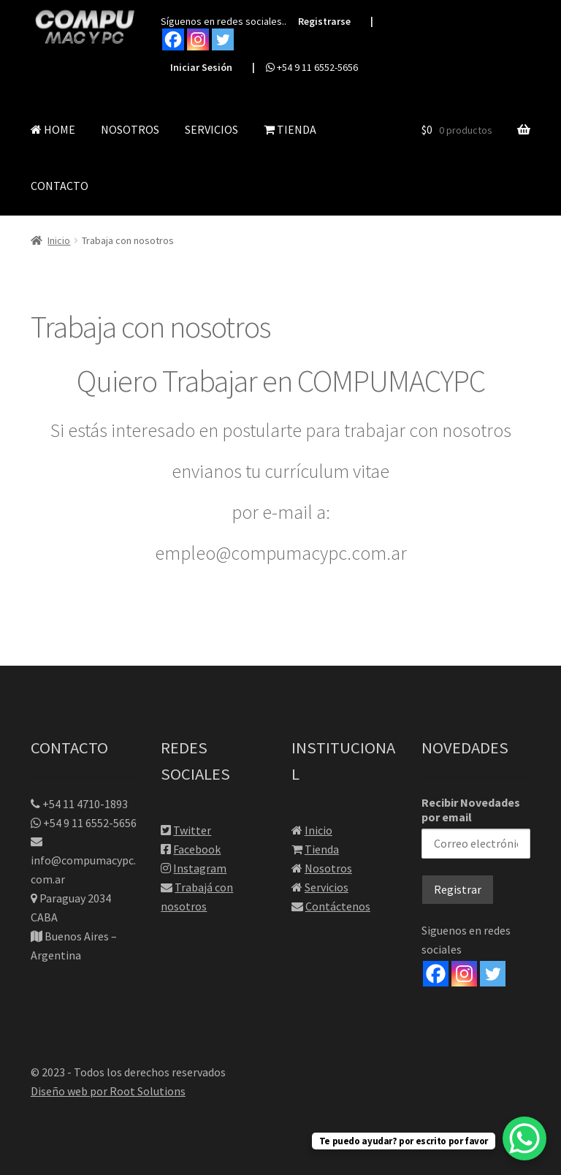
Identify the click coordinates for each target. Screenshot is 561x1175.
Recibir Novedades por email (475, 827)
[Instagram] (464, 973)
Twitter (192, 830)
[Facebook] (436, 973)
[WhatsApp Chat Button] (524, 1138)
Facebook (197, 849)
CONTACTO (59, 185)
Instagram (199, 868)
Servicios (326, 887)
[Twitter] (492, 973)
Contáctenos (337, 906)
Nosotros (328, 868)
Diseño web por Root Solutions (108, 1091)
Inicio (58, 240)
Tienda (322, 849)
